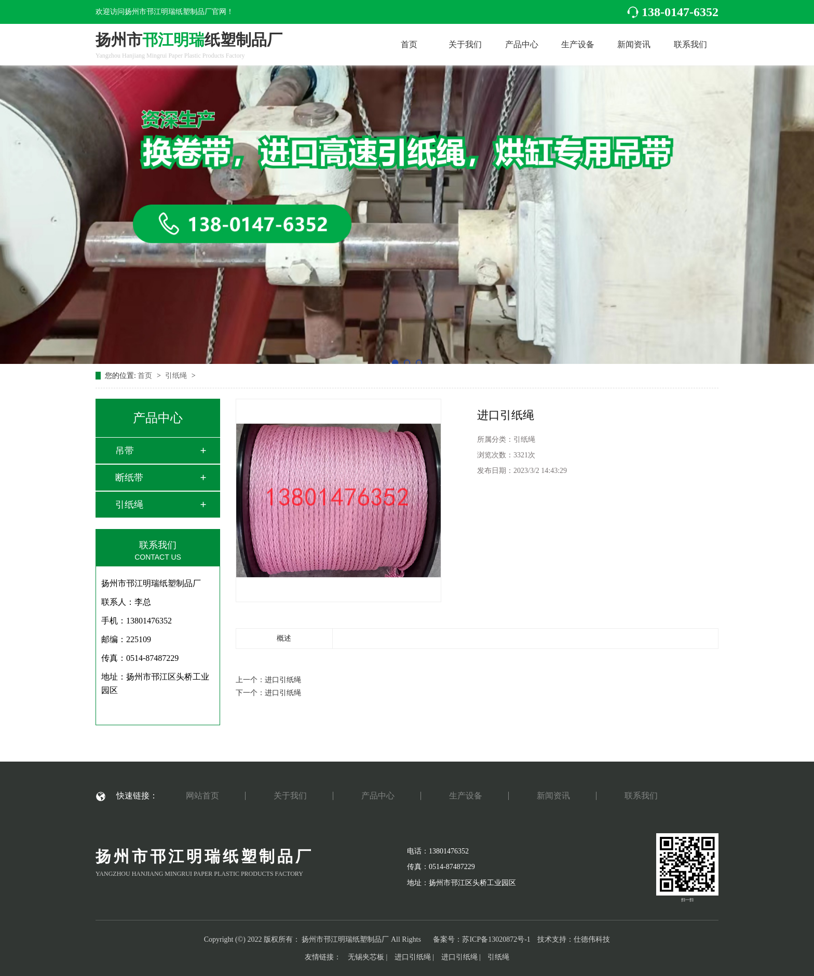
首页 (409, 44)
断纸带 (129, 477)
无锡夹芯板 (366, 957)
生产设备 (577, 44)
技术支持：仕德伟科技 (573, 939)
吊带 (124, 450)
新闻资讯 (633, 44)
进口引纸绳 (283, 680)
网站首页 (202, 796)
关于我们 (465, 44)
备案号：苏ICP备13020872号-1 (481, 939)
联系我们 (690, 44)
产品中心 (521, 44)
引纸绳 (177, 375)
